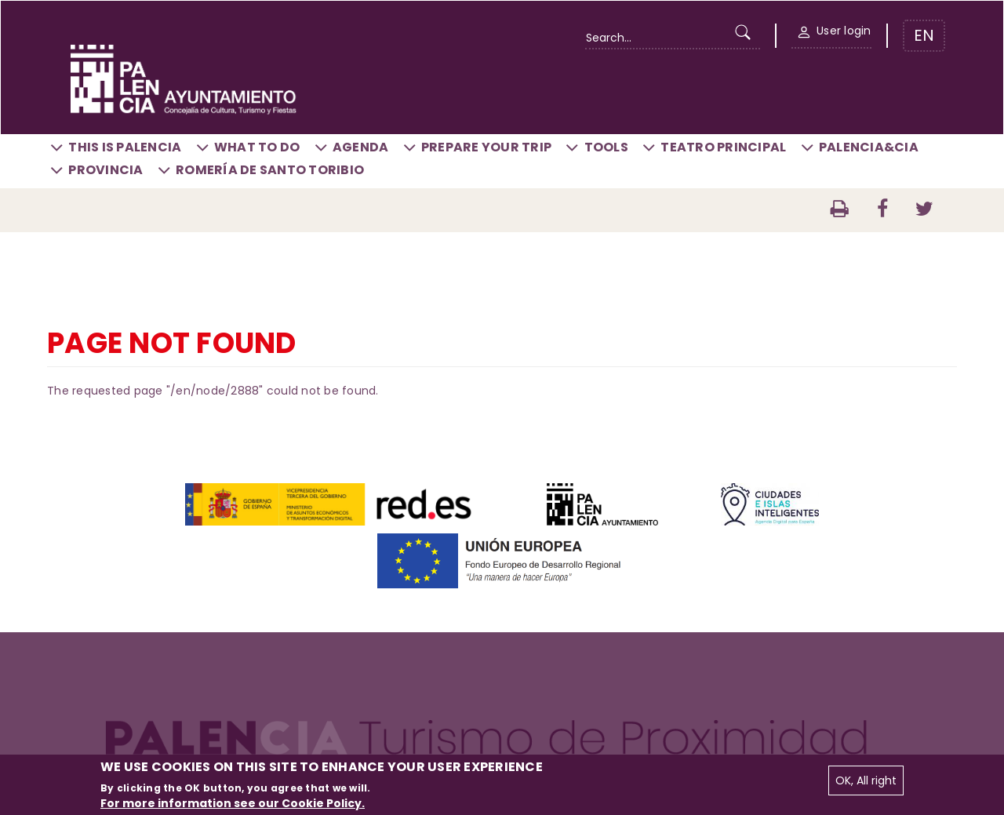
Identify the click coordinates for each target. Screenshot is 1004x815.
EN (924, 35)
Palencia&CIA (869, 147)
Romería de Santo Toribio (270, 170)
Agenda (361, 147)
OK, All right (866, 780)
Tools (606, 147)
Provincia (105, 170)
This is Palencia (124, 147)
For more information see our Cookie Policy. (232, 803)
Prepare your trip (486, 147)
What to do (257, 147)
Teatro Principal (723, 147)
